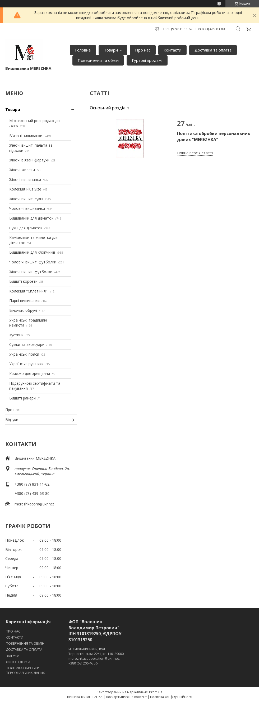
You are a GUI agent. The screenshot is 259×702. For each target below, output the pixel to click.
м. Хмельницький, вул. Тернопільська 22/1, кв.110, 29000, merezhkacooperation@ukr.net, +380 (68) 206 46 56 (96, 656)
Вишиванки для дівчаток (31, 218)
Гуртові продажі (147, 60)
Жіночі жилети (22, 169)
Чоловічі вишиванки (27, 208)
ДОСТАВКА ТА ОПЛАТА (24, 649)
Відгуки (11, 419)
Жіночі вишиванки (25, 179)
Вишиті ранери (22, 398)
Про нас (142, 50)
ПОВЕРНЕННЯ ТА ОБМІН (25, 643)
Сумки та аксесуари (26, 344)
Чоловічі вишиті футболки (32, 261)
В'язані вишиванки (26, 135)
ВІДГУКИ (12, 655)
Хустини (16, 334)
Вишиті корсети (23, 281)
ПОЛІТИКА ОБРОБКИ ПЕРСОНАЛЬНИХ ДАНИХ (25, 670)
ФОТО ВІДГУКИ (18, 661)
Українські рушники (26, 363)
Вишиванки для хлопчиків (32, 252)
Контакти (172, 50)
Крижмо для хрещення (29, 373)
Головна (83, 50)
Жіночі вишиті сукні (26, 198)
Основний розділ (107, 108)
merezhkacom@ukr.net (34, 503)
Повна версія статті (195, 152)
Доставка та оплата (213, 50)
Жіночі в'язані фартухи (29, 159)
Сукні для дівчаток (25, 227)
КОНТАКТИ (14, 637)
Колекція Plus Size (25, 189)
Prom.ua (156, 692)
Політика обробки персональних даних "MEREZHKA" (213, 136)
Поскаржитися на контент (126, 697)
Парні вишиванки (24, 300)
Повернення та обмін (98, 60)
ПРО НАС (13, 631)
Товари (111, 50)
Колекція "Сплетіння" (28, 291)
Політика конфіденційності (171, 697)
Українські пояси (24, 354)
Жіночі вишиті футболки (30, 271)
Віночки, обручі (23, 310)
